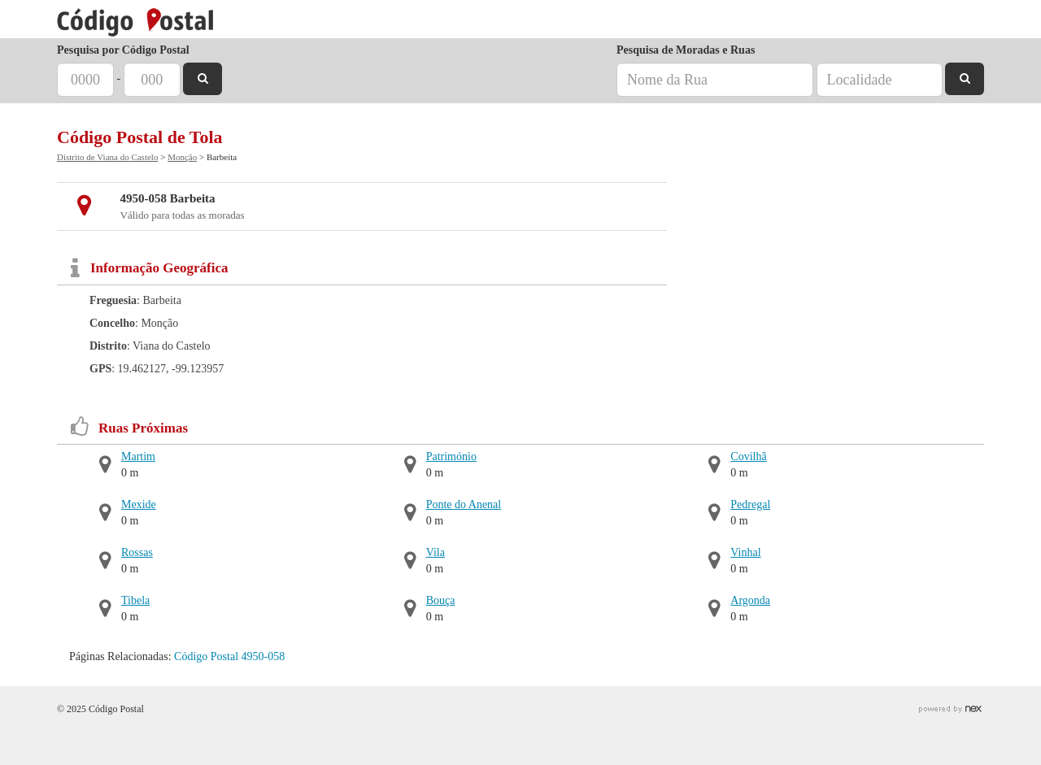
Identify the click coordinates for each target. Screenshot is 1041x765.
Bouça (440, 600)
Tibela (135, 600)
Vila (435, 552)
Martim (138, 456)
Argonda (750, 600)
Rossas (137, 552)
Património (451, 456)
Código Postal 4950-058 (229, 656)
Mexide (138, 504)
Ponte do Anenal (464, 504)
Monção (182, 157)
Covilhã (748, 456)
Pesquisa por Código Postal (123, 50)
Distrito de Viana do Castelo (107, 157)
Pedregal (750, 504)
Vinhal (745, 552)
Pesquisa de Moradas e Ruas (685, 50)
